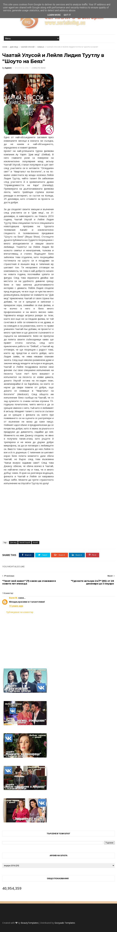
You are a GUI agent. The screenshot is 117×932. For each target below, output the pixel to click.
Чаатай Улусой (27, 47)
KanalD (40, 47)
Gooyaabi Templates (65, 922)
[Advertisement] (58, 639)
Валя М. (13, 597)
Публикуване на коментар (19, 612)
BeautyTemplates (29, 922)
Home (4, 47)
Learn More (54, 15)
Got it (67, 15)
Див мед (14, 47)
